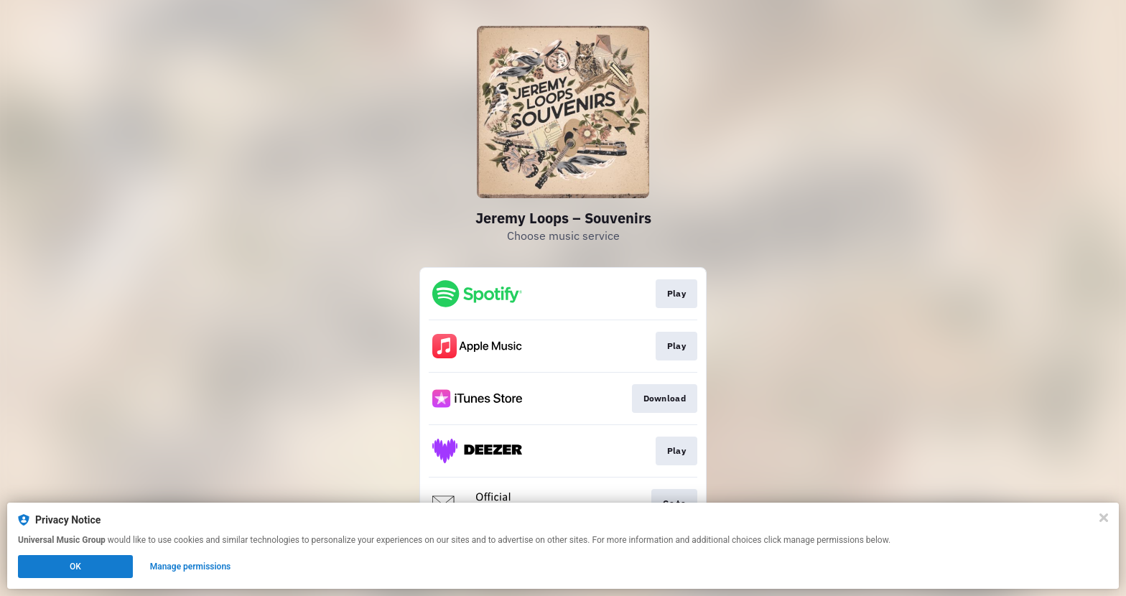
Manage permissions (190, 567)
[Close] (1103, 517)
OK (75, 567)
